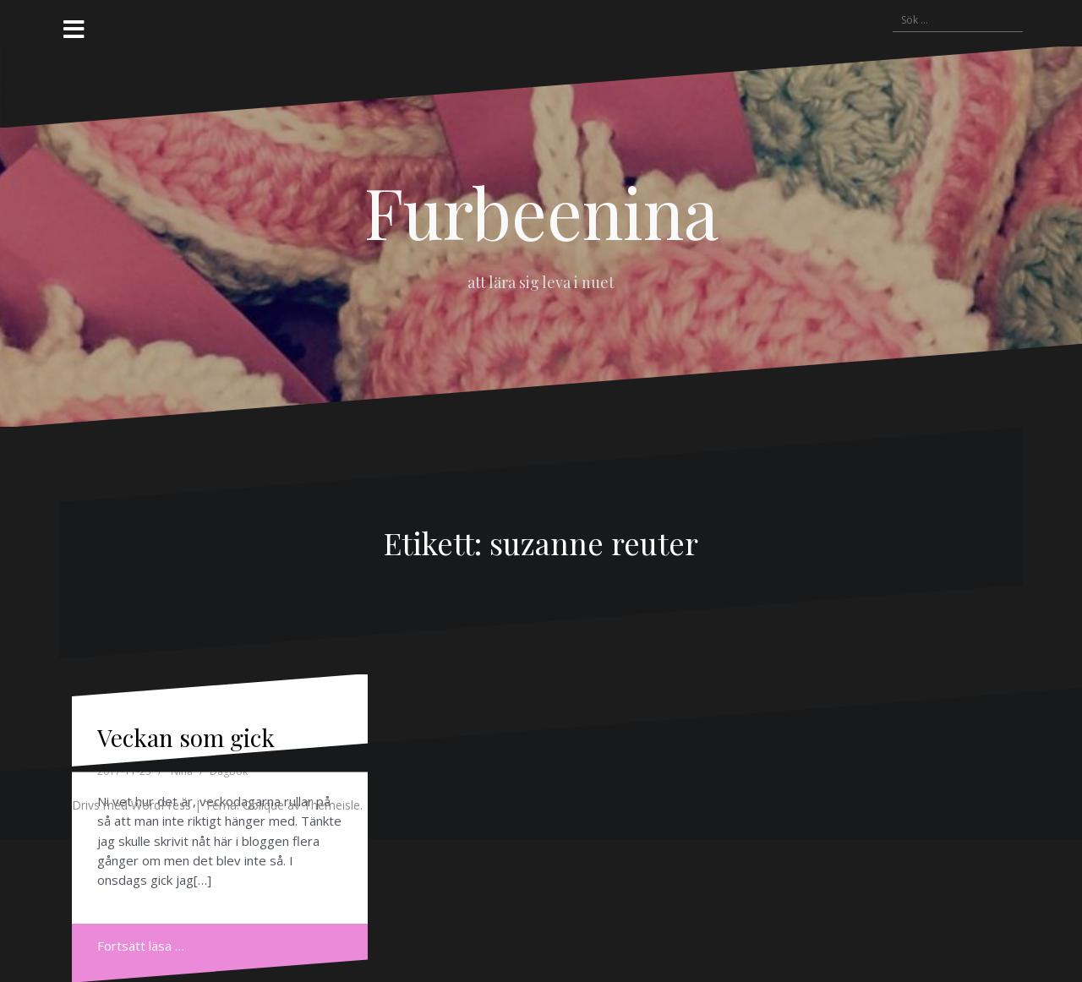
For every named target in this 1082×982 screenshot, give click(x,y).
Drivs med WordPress (131, 805)
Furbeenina (541, 211)
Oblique (263, 805)
